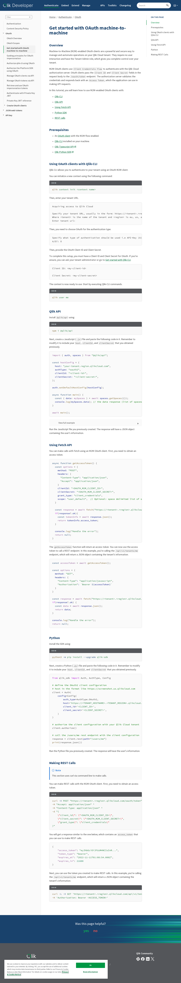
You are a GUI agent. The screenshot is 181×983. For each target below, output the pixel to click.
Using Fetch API (63, 107)
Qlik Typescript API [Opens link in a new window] (64, 146)
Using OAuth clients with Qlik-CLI (162, 33)
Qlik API (154, 40)
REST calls (60, 117)
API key (7, 115)
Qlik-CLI (59, 96)
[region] (95, 213)
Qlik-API (59, 101)
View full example (66, 422)
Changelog (125, 5)
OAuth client (64, 135)
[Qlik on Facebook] (143, 959)
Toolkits (112, 5)
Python (154, 49)
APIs (102, 5)
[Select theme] (176, 5)
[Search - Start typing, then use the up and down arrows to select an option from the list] (152, 5)
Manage (86, 5)
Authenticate (51, 5)
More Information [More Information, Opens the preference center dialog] (90, 972)
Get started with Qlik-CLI (118, 259)
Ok (90, 965)
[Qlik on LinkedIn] (148, 959)
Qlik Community (144, 953)
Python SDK (61, 112)
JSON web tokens (12, 110)
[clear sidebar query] (30, 17)
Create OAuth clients (15, 105)
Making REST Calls (159, 54)
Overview (155, 22)
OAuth (7, 33)
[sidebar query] (18, 17)
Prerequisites (157, 27)
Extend (75, 5)
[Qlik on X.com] (152, 959)
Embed (65, 5)
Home (52, 17)
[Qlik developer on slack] (138, 959)
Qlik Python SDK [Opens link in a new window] (63, 151)
